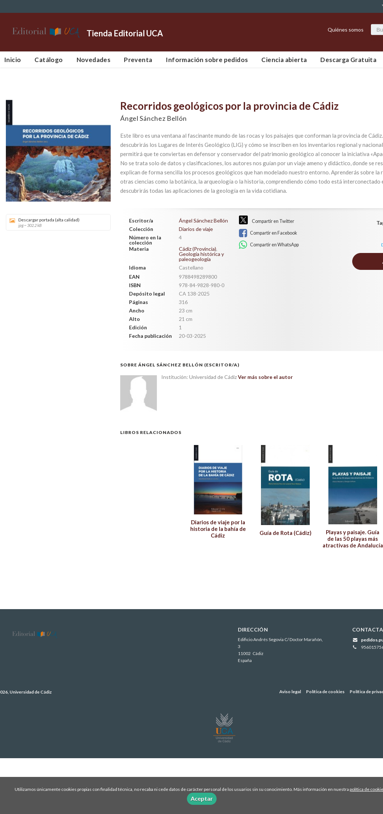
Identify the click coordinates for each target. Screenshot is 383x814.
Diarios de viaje (196, 229)
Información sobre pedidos (207, 60)
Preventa (138, 60)
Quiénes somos (346, 29)
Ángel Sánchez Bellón (153, 118)
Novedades (94, 60)
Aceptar (202, 798)
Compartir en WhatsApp (269, 245)
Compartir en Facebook (268, 233)
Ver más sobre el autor (265, 377)
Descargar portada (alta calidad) (56, 222)
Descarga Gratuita (348, 60)
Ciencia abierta (284, 60)
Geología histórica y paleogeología (201, 256)
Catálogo (48, 60)
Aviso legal (290, 691)
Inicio (12, 60)
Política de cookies (325, 691)
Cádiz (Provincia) (197, 249)
